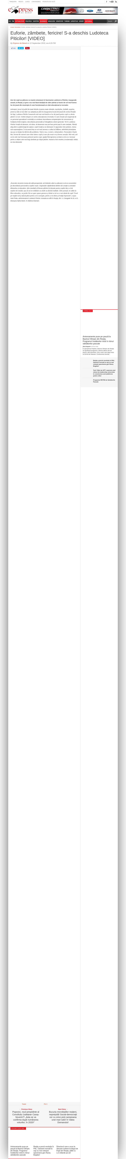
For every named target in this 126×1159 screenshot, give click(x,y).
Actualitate (19, 21)
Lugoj (27, 1)
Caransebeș (36, 1)
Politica (29, 21)
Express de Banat (20, 43)
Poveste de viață (49, 1)
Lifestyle (74, 21)
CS (10, 21)
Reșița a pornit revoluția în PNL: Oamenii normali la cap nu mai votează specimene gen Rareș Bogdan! (43, 1151)
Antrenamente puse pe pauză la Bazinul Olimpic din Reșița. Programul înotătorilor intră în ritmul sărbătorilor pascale (20, 1151)
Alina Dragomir (87, 346)
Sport (81, 21)
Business (43, 21)
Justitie (36, 21)
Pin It (45, 1104)
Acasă (12, 27)
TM (13, 21)
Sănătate (59, 21)
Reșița (21, 1)
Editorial (88, 21)
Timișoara (13, 1)
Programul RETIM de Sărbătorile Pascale (104, 381)
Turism (66, 21)
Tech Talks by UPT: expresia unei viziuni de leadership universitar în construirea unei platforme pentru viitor (104, 373)
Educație (51, 21)
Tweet (24, 1104)
